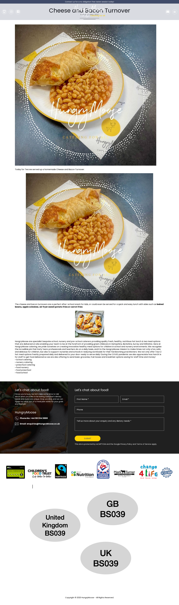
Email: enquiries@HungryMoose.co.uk (40, 423)
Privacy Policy (89, 601)
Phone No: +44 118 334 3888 (34, 418)
